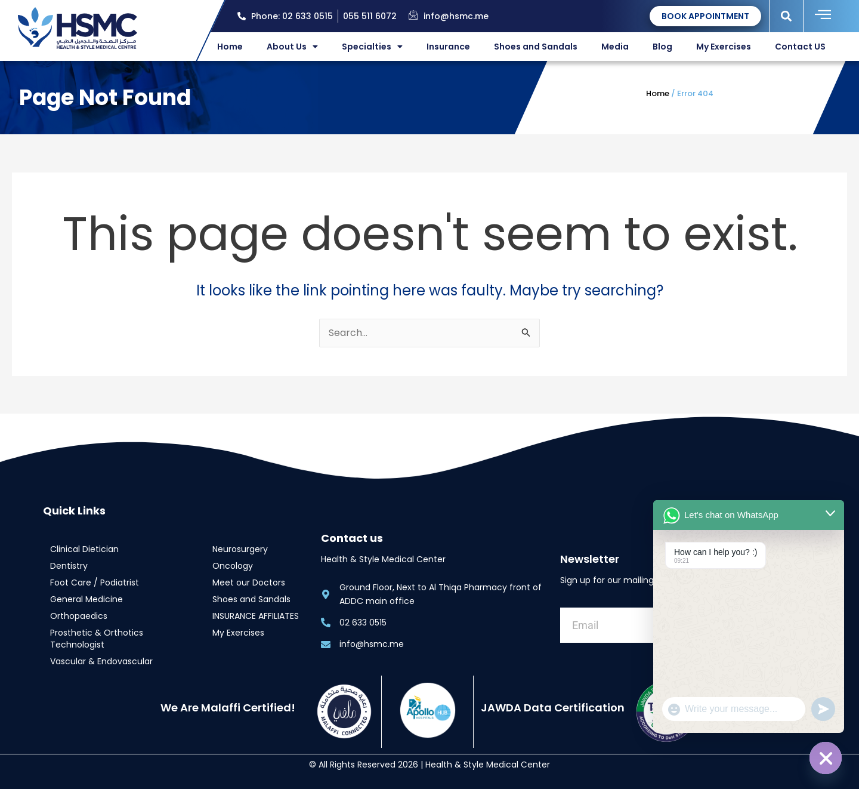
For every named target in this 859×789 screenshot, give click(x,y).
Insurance (448, 47)
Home (230, 47)
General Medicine (86, 599)
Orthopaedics (78, 616)
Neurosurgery (240, 549)
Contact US (800, 47)
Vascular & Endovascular (101, 661)
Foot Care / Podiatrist (94, 582)
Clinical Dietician (84, 549)
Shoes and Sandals (535, 47)
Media (615, 47)
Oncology (232, 566)
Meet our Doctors (248, 582)
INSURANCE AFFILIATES (255, 616)
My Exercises (723, 47)
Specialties (372, 46)
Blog (662, 47)
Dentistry (69, 566)
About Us (292, 46)
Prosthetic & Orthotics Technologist (96, 639)
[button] (786, 16)
